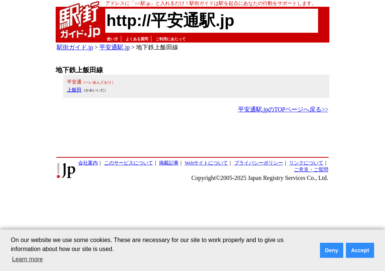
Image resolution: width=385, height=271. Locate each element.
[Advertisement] (192, 135)
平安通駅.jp (114, 47)
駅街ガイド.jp (75, 47)
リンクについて (306, 163)
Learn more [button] (27, 259)
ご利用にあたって (171, 39)
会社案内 (88, 163)
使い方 (112, 39)
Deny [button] (331, 250)
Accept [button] (360, 250)
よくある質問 (137, 39)
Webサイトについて (206, 163)
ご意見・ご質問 (311, 169)
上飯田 (74, 90)
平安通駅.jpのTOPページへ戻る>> (283, 109)
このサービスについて (128, 163)
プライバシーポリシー (258, 163)
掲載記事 (169, 163)
